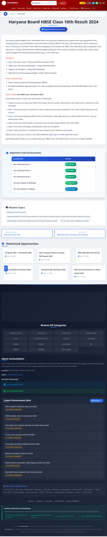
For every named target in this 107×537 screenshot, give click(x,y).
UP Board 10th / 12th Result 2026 (18, 253)
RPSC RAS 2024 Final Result (89, 253)
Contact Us (40, 502)
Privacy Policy (59, 502)
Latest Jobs (21, 8)
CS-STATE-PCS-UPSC (40, 340)
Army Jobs (56, 490)
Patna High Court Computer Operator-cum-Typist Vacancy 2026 (27, 427)
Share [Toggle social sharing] (6, 268)
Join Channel (71, 183)
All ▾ (94, 8)
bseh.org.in (53, 135)
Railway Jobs (29, 490)
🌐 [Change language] (88, 3)
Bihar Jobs (49, 493)
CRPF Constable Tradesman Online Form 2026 (21, 408)
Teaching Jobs (65, 490)
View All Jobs (97, 401)
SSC (91, 345)
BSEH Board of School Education (16, 213)
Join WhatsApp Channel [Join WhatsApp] (13, 391)
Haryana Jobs (87, 493)
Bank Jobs (38, 490)
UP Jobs (41, 493)
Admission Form (15, 334)
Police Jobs (47, 490)
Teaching (41, 351)
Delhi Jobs (70, 493)
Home (14, 8)
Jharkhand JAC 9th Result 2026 (53, 270)
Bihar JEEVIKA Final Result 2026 (18, 270)
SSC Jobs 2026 (8, 490)
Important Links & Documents (53, 29)
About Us (31, 502)
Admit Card (37, 8)
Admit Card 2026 (18, 493)
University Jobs (66, 351)
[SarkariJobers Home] (10, 3)
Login (81, 3)
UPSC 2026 (19, 490)
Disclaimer (49, 502)
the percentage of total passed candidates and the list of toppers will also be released (32, 222)
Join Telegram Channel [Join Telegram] (13, 385)
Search (61, 3)
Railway (15, 345)
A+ (100, 3)
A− (103, 3)
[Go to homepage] (5, 14)
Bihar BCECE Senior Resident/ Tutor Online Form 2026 (23, 474)
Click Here (70, 164)
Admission (55, 8)
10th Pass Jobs (77, 490)
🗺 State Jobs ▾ (86, 8)
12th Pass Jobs (88, 490)
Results (29, 8)
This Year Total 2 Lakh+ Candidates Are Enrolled (75, 222)
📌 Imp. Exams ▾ (73, 8)
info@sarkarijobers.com (14, 375)
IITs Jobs (66, 340)
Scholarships (66, 345)
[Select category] (36, 3)
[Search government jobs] (49, 3)
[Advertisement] (53, 307)
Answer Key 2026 (31, 493)
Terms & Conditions (72, 502)
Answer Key (46, 8)
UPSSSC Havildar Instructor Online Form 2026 (21, 417)
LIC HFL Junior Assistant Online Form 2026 (19, 436)
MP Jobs (78, 493)
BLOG (16, 340)
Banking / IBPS (91, 334)
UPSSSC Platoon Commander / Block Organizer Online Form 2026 (27, 464)
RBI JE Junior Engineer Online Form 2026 (19, 455)
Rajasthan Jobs (60, 493)
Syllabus (63, 8)
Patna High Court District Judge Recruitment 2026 (22, 445)
